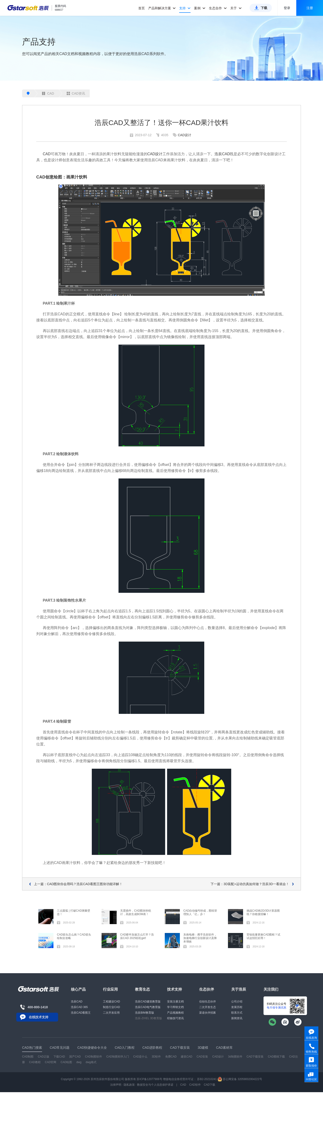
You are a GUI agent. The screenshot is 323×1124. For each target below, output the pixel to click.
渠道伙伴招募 (207, 1012)
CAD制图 (27, 1056)
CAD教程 (34, 1062)
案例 (199, 8)
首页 (141, 8)
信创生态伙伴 (207, 1001)
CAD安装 (202, 1056)
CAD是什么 (140, 1056)
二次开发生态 (207, 1007)
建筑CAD (186, 1056)
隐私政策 (129, 1084)
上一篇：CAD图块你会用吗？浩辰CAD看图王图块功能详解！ (78, 884)
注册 (310, 8)
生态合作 (218, 8)
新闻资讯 (236, 1018)
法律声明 (115, 1084)
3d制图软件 (235, 1056)
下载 (264, 8)
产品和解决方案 (162, 8)
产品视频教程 (175, 1012)
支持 (185, 8)
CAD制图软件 (93, 1056)
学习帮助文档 (175, 1007)
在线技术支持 (38, 1017)
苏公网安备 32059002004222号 (240, 1079)
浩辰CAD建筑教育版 (147, 1001)
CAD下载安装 (255, 1056)
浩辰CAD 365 (79, 1007)
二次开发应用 (111, 1012)
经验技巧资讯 (175, 1018)
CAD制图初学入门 (117, 1056)
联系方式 (236, 1012)
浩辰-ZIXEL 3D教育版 (148, 1018)
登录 (287, 8)
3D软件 (156, 1056)
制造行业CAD (111, 1007)
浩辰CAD (222, 154)
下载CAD (59, 1056)
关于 (236, 8)
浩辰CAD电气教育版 (147, 1007)
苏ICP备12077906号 (149, 1079)
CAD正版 (43, 1056)
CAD (48, 93)
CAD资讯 (76, 93)
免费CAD (171, 1056)
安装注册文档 (175, 1001)
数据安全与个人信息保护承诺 (155, 1084)
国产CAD (75, 1056)
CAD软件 (195, 1084)
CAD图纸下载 (276, 1056)
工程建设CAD (111, 1001)
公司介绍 (236, 1001)
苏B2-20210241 (207, 1079)
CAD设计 (184, 135)
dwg (78, 1062)
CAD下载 (209, 1084)
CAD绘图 (66, 1062)
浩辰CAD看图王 (81, 1012)
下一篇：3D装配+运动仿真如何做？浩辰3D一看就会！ (250, 884)
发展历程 (236, 1007)
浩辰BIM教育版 (144, 1012)
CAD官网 (50, 1062)
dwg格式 (91, 1062)
